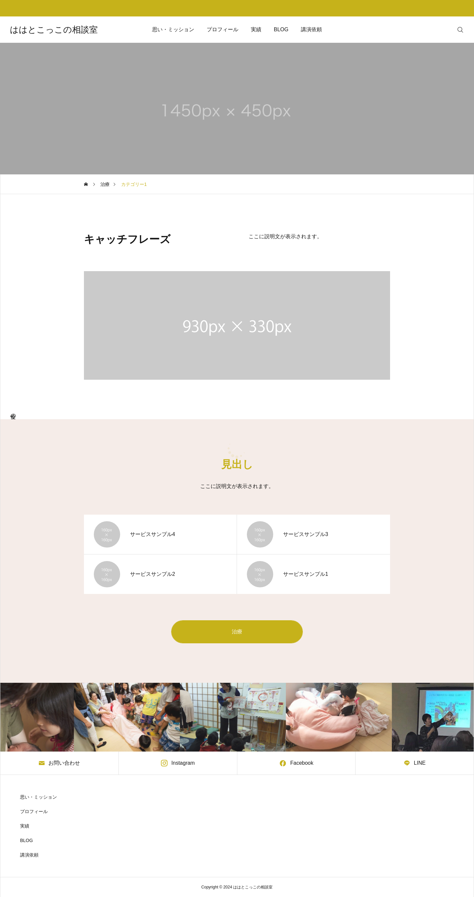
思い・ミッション (173, 29)
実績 (256, 29)
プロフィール (222, 29)
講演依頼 (311, 29)
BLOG (281, 29)
